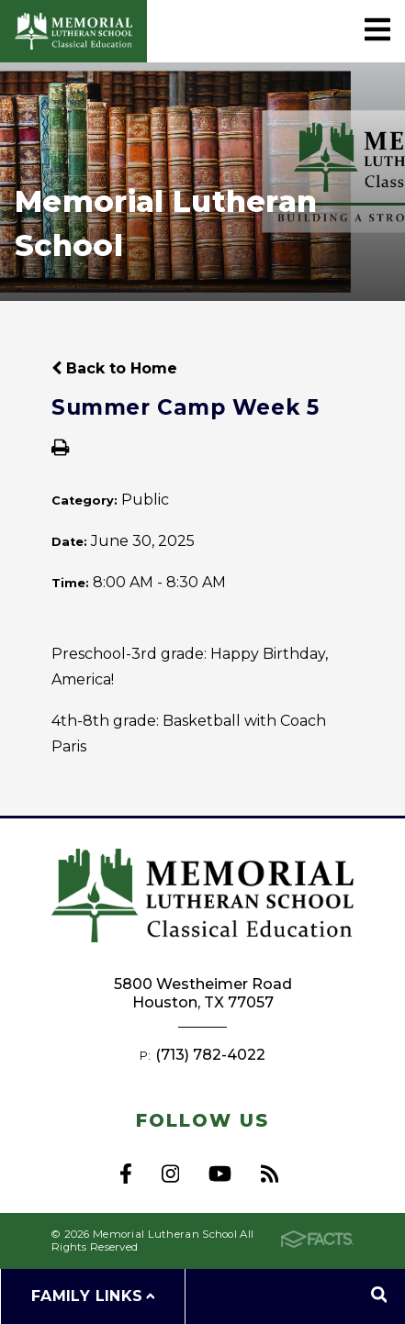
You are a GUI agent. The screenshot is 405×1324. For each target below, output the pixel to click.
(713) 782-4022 (210, 1054)
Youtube (219, 1173)
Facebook (125, 1173)
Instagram (170, 1173)
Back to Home (114, 368)
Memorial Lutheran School (73, 31)
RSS (269, 1173)
